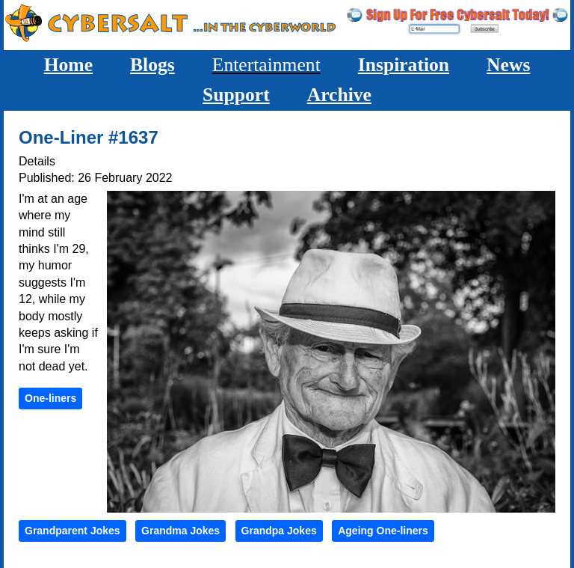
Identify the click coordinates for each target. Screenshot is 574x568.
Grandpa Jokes (279, 531)
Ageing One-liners (383, 531)
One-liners (50, 398)
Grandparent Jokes (72, 531)
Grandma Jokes (180, 531)
